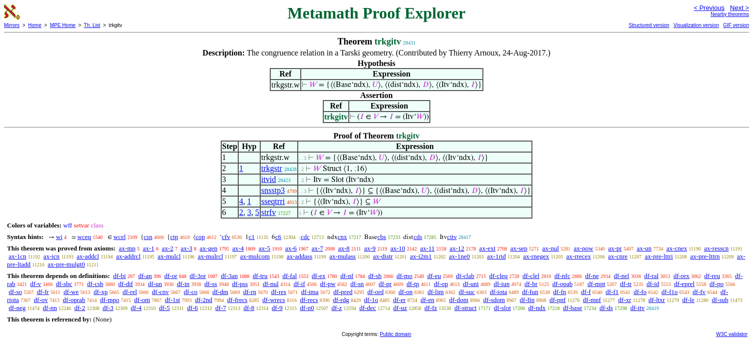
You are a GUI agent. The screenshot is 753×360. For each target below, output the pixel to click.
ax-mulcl (169, 256)
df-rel (130, 292)
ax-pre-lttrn (704, 256)
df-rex (681, 276)
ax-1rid (496, 256)
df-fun (530, 292)
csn (148, 236)
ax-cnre (617, 256)
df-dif (125, 284)
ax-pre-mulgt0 (66, 264)
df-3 (108, 308)
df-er (399, 300)
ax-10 (397, 248)
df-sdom (494, 300)
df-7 (220, 308)
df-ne (591, 276)
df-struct (465, 308)
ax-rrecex (578, 256)
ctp (174, 236)
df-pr (385, 284)
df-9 (277, 308)
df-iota (498, 292)
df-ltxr (656, 300)
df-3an (229, 276)
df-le (688, 300)
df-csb (95, 284)
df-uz (400, 308)
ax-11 (427, 248)
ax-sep (518, 248)
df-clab (465, 276)
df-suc (467, 292)
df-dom (458, 300)
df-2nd (204, 300)
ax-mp (127, 248)
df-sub (720, 300)
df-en (427, 300)
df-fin (527, 300)
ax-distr (383, 256)
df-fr (43, 292)
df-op (441, 284)
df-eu (434, 276)
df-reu (712, 276)
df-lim (435, 292)
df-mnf (592, 300)
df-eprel (684, 284)
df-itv (637, 308)
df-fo (639, 292)
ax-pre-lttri (659, 256)
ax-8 (344, 248)
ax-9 (370, 248)
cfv (226, 236)
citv (452, 236)
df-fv (698, 292)
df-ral (651, 276)
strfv (268, 212)
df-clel (530, 276)
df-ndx (537, 308)
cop (200, 236)
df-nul (271, 284)
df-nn (50, 308)
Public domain (395, 334)
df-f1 (612, 292)
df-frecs (237, 300)
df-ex (318, 276)
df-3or (198, 276)
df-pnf (557, 300)
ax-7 (317, 248)
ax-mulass (342, 256)
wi (59, 236)
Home (35, 25)
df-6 (192, 308)
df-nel (621, 276)
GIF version (736, 25)
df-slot (502, 308)
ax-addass (299, 256)
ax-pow (583, 248)
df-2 (80, 308)
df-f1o (669, 292)
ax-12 (457, 248)
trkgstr (271, 168)
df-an (145, 276)
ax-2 (167, 248)
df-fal (289, 276)
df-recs (309, 300)
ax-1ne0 (459, 256)
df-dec (367, 308)
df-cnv (160, 292)
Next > (739, 8)
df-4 (136, 308)
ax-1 (149, 248)
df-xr (624, 300)
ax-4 (238, 248)
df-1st (172, 300)
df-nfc (562, 276)
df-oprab (74, 300)
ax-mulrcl (210, 256)
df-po (716, 284)
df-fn (559, 292)
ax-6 (291, 248)
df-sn (357, 284)
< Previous (708, 8)
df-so (15, 292)
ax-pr (615, 248)
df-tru (260, 276)
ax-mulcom (255, 256)
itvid (268, 179)
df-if (299, 284)
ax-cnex (676, 248)
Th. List (92, 25)
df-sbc (64, 284)
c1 (252, 236)
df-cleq (498, 276)
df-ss (211, 284)
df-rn (249, 292)
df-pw (328, 284)
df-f (586, 292)
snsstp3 (273, 190)
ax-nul (550, 248)
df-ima (310, 292)
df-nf (346, 276)
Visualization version (696, 25)
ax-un (644, 248)
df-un (155, 284)
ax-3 (186, 248)
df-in (183, 284)
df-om (142, 300)
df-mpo (109, 300)
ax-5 (264, 248)
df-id (652, 284)
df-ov (41, 300)
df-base (572, 308)
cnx (342, 236)
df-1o (371, 300)
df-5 (164, 308)
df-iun (502, 284)
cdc (305, 236)
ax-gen (208, 248)
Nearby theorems (729, 14)
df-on (405, 292)
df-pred (342, 292)
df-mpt (596, 284)
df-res (278, 292)
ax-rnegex (536, 256)
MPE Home (63, 25)
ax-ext (487, 248)
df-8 (249, 308)
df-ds (606, 308)
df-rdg (341, 300)
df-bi (119, 276)
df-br (530, 284)
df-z (336, 308)
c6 (278, 236)
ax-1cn (17, 256)
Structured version (648, 25)
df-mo (404, 276)
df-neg (17, 308)
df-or (170, 276)
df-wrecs (273, 300)
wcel (120, 236)
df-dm (220, 292)
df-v (35, 284)
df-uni (471, 284)
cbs (381, 236)
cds (417, 236)
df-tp (413, 284)
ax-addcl (88, 256)
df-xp (101, 292)
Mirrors (12, 25)
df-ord (375, 292)
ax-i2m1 (421, 256)
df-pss (240, 284)
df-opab (562, 284)
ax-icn (52, 256)
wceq (84, 236)
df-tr (625, 284)
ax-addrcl (128, 256)
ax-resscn (716, 248)
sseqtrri (273, 201)
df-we (71, 292)
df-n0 (307, 308)
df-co (190, 292)
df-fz (430, 308)
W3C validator (731, 334)
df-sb (375, 276)
